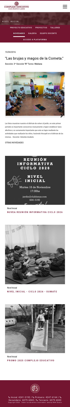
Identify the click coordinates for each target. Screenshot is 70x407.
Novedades (19, 33)
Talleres (55, 28)
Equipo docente (48, 33)
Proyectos (41, 28)
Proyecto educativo (21, 28)
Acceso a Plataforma (35, 40)
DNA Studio (57, 402)
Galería (32, 33)
